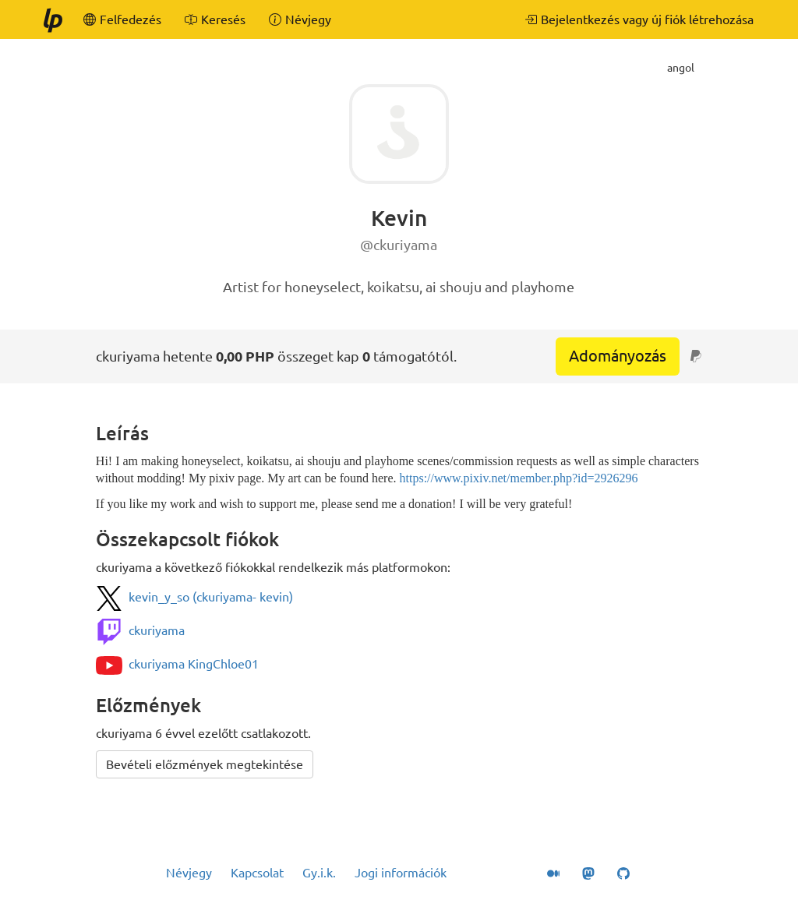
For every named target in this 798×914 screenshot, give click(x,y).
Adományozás (617, 356)
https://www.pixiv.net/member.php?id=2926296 (519, 478)
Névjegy (189, 873)
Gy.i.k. (319, 873)
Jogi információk (401, 873)
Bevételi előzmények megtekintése (204, 764)
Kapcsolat (257, 873)
